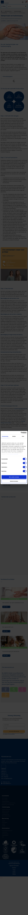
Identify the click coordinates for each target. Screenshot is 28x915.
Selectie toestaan (14, 481)
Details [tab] (14, 436)
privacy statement (13, 454)
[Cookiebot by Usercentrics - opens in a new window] (20, 433)
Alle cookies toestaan (14, 477)
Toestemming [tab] (5, 436)
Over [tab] (23, 436)
